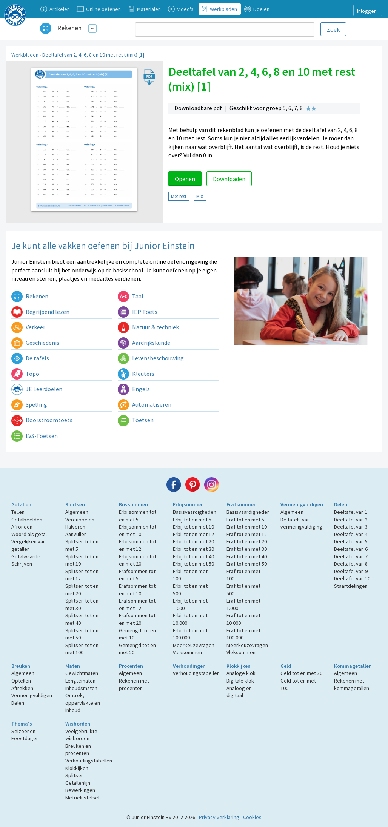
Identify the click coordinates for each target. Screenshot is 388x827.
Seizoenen (23, 731)
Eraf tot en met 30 (246, 549)
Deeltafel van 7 (351, 556)
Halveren (75, 526)
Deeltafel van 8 (351, 563)
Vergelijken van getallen (28, 545)
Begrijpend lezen (40, 311)
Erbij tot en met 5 (192, 519)
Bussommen (133, 504)
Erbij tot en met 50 (193, 563)
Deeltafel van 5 (351, 541)
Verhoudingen (189, 666)
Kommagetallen (353, 666)
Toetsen (136, 420)
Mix (199, 196)
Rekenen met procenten (134, 684)
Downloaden (229, 179)
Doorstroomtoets (41, 420)
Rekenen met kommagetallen (351, 684)
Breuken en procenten (78, 749)
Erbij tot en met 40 (193, 556)
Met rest (178, 196)
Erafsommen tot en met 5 (137, 575)
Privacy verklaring (219, 817)
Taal (130, 296)
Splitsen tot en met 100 (82, 649)
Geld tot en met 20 (301, 673)
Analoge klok (241, 673)
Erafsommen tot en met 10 (137, 590)
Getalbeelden (26, 519)
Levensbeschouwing (151, 358)
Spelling (29, 404)
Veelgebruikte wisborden (81, 735)
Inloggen (367, 11)
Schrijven (21, 563)
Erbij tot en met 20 (193, 541)
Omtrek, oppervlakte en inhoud (82, 702)
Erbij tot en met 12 (193, 534)
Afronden (21, 526)
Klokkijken (238, 666)
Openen (185, 179)
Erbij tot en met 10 (193, 526)
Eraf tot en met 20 (246, 541)
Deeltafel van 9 (351, 571)
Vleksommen (187, 652)
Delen (340, 504)
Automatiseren (144, 404)
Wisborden (77, 723)
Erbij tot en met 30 (193, 549)
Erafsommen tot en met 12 (137, 604)
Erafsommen (241, 504)
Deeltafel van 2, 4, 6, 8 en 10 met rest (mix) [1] (93, 54)
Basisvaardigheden (194, 512)
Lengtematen (80, 680)
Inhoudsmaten (81, 688)
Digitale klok (240, 680)
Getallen (21, 504)
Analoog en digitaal (239, 692)
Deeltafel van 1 (351, 512)
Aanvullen (76, 534)
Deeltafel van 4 (351, 534)
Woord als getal (29, 534)
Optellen (21, 680)
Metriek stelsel (82, 797)
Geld (285, 666)
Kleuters (136, 373)
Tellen (18, 512)
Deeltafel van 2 (351, 519)
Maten (72, 666)
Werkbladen (24, 54)
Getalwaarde (25, 556)
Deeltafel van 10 (352, 578)
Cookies (252, 817)
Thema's (21, 723)
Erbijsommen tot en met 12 (137, 545)
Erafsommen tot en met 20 (137, 619)
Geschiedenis (35, 342)
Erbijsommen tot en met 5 (137, 516)
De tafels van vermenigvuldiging (301, 523)
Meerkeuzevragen (193, 645)
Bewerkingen (80, 790)
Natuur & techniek (148, 327)
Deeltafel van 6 (351, 549)
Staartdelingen (351, 586)
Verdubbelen (79, 519)
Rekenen (69, 27)
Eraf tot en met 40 (246, 556)
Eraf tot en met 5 (245, 519)
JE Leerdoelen (36, 389)
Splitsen (75, 504)
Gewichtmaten (81, 673)
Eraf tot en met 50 (246, 563)
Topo (25, 373)
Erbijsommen (188, 504)
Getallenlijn (77, 782)
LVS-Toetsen (34, 436)
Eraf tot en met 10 (246, 526)
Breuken (20, 666)
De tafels (30, 358)
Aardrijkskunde (144, 342)
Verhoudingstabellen (196, 673)
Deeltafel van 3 (351, 526)
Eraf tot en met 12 (246, 534)
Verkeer (28, 327)
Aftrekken (22, 688)
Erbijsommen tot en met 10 (137, 530)
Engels (134, 389)
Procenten (131, 666)
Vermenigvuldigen (301, 504)
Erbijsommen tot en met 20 (137, 560)
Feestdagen (25, 738)
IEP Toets (137, 311)
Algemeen (76, 512)
